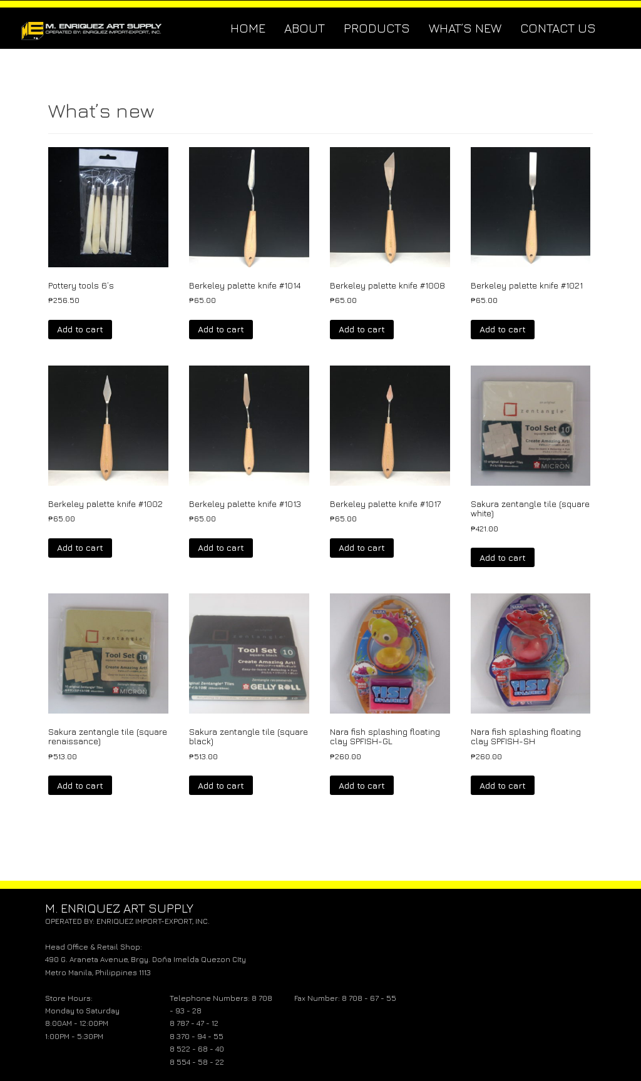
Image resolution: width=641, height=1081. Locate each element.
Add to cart (80, 329)
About (304, 28)
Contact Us (558, 28)
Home (247, 28)
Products (377, 28)
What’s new (465, 28)
